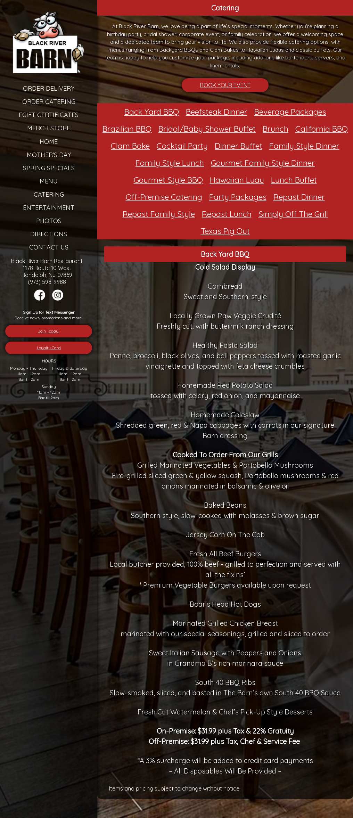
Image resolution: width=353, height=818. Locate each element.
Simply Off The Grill (293, 214)
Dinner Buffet (238, 146)
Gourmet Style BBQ (168, 180)
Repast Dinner (299, 197)
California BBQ (321, 129)
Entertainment (48, 208)
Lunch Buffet (294, 180)
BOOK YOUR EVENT (225, 85)
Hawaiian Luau (237, 180)
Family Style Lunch (170, 163)
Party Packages (237, 197)
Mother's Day (49, 155)
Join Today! (48, 331)
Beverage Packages (290, 112)
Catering (49, 194)
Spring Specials (49, 168)
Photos (48, 221)
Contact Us (48, 247)
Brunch (275, 129)
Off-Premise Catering (164, 197)
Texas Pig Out (225, 231)
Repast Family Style (159, 214)
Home (49, 142)
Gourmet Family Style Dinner (263, 163)
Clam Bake (130, 146)
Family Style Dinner (304, 146)
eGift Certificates (49, 115)
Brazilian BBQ (126, 129)
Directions (48, 234)
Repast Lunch (227, 214)
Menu (49, 181)
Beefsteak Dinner (216, 112)
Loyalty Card (49, 347)
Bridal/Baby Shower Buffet (207, 129)
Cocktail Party (182, 146)
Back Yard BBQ (151, 112)
